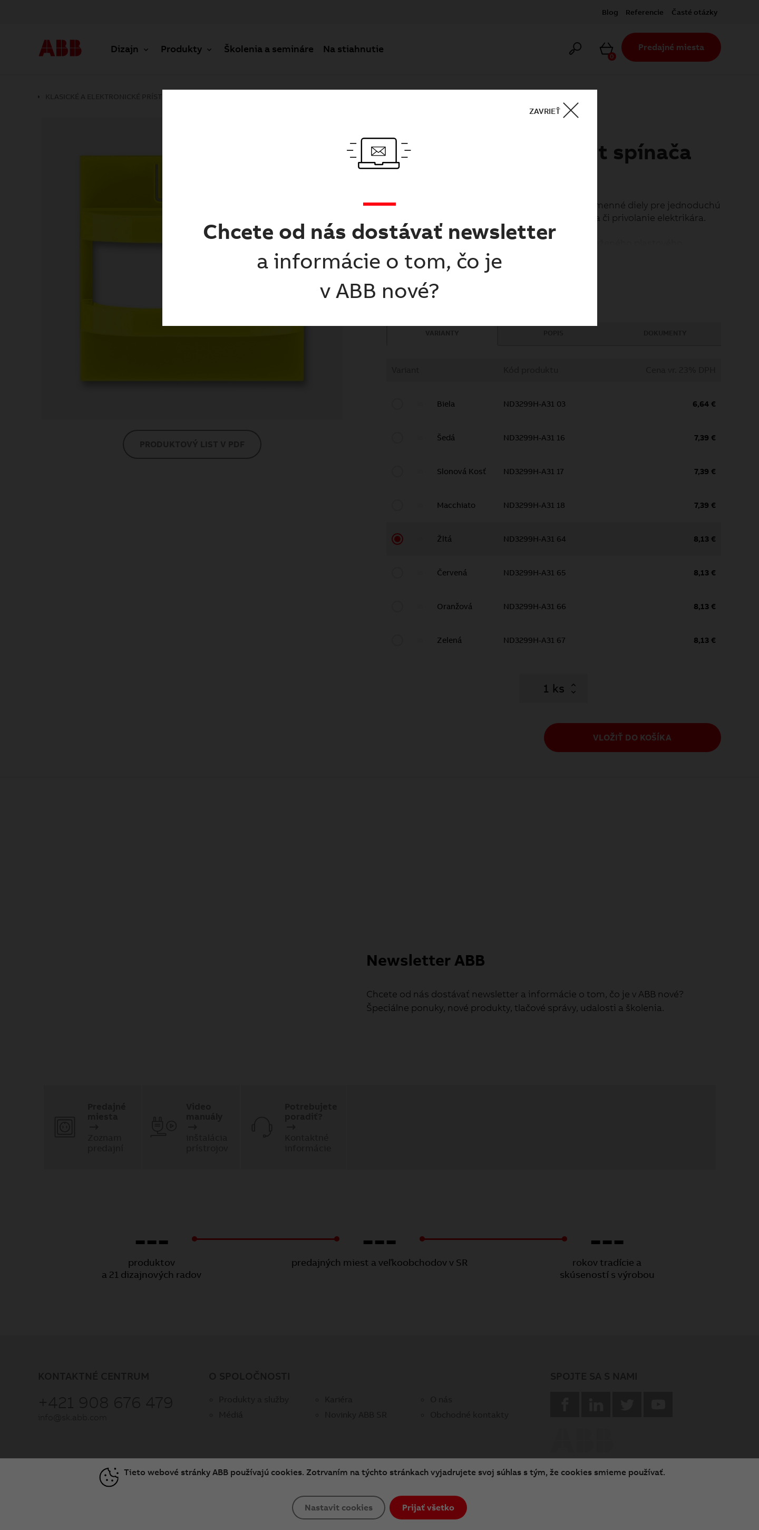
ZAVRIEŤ (557, 110)
